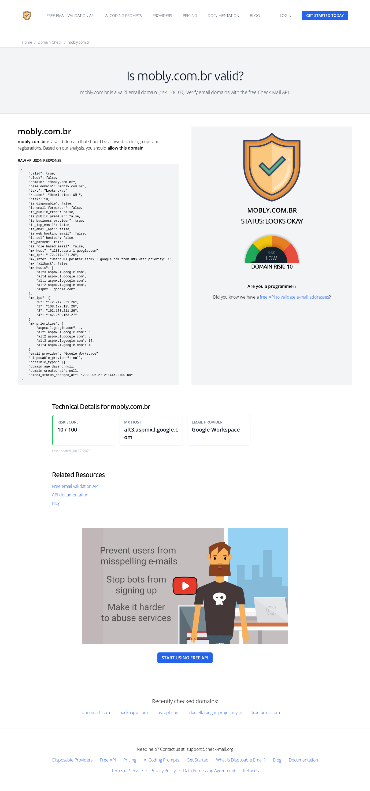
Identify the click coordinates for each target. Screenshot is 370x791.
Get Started (198, 760)
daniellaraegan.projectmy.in (215, 712)
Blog (255, 15)
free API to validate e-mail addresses (294, 297)
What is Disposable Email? (240, 760)
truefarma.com (266, 712)
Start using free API (185, 658)
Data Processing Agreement (209, 771)
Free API (108, 760)
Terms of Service (127, 771)
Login (285, 15)
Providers (162, 15)
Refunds (251, 771)
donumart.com (96, 712)
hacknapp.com (134, 712)
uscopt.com (168, 712)
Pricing (190, 15)
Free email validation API (71, 15)
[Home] (27, 15)
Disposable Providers (72, 760)
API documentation (70, 495)
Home (27, 42)
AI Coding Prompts (123, 15)
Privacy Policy (163, 771)
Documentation (223, 15)
